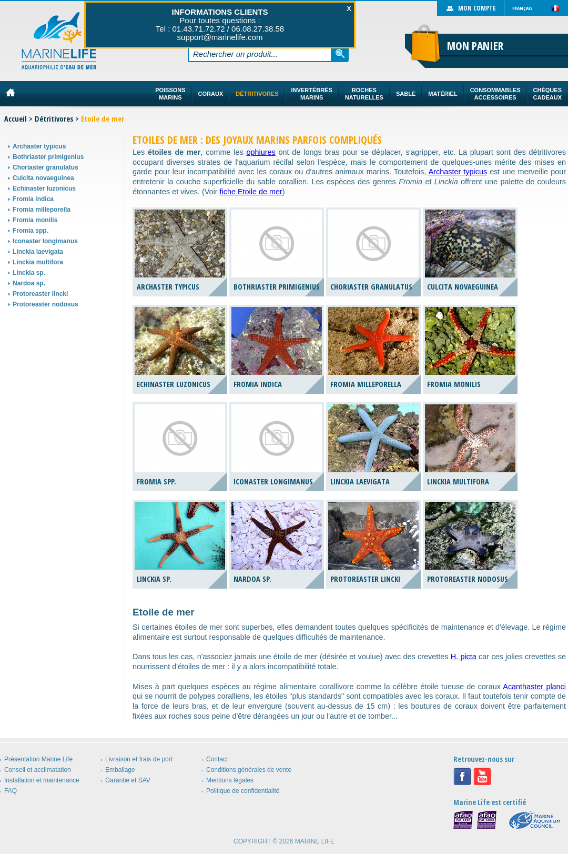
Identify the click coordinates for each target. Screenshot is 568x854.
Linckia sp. (29, 272)
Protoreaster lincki (40, 293)
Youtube (482, 777)
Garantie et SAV (127, 780)
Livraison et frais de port (139, 759)
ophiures (261, 152)
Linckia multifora (38, 262)
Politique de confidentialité (242, 791)
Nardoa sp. (29, 283)
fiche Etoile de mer (251, 191)
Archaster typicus (39, 146)
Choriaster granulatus (45, 167)
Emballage (120, 769)
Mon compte (476, 8)
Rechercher (340, 53)
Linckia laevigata (38, 251)
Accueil (15, 119)
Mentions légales (229, 780)
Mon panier (475, 45)
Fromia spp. (30, 230)
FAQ (10, 791)
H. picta (463, 656)
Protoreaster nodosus (45, 304)
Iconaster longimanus (45, 241)
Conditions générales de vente (248, 769)
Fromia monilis (35, 220)
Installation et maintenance (41, 780)
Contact (217, 759)
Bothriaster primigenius (48, 157)
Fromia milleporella (41, 209)
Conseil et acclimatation (37, 769)
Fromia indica (33, 199)
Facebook (462, 777)
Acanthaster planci (534, 686)
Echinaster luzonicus (44, 188)
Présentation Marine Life (38, 759)
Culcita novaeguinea (43, 178)
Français (522, 8)
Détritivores (54, 119)
